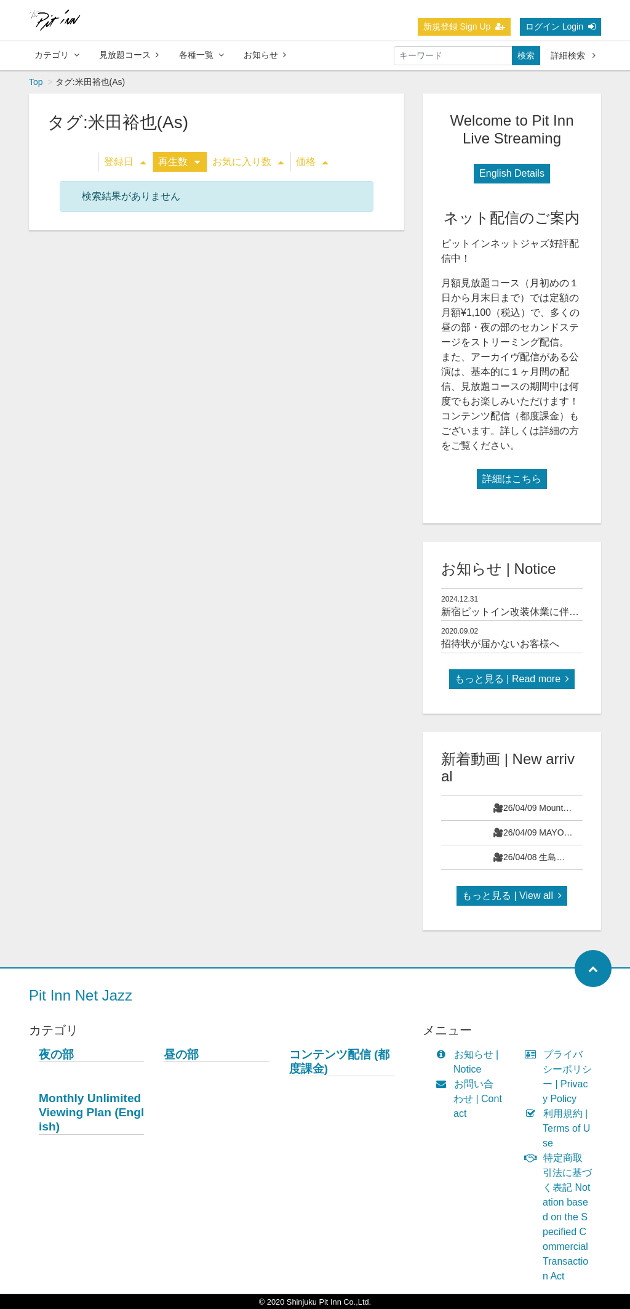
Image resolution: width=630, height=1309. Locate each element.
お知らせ (265, 55)
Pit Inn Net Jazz (80, 995)
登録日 (125, 161)
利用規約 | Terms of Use (560, 1128)
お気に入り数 (248, 161)
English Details (511, 173)
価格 (312, 161)
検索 (526, 55)
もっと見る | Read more (512, 679)
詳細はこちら (511, 478)
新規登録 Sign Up (464, 26)
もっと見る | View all (512, 895)
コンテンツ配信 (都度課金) (339, 1061)
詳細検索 (573, 55)
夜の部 (56, 1054)
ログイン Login (560, 26)
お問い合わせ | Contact (471, 1099)
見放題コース (129, 55)
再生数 (179, 161)
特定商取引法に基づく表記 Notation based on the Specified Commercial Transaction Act (561, 1217)
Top (36, 82)
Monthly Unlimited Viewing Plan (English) (91, 1112)
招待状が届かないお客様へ (500, 643)
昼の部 (181, 1054)
